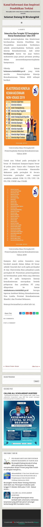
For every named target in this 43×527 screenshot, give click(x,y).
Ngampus (22, 29)
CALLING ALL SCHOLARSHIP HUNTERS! (20, 393)
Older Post (35, 366)
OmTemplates (20, 522)
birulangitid (9, 54)
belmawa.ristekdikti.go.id (14, 71)
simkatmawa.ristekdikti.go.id (16, 290)
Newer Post (9, 366)
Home (17, 366)
